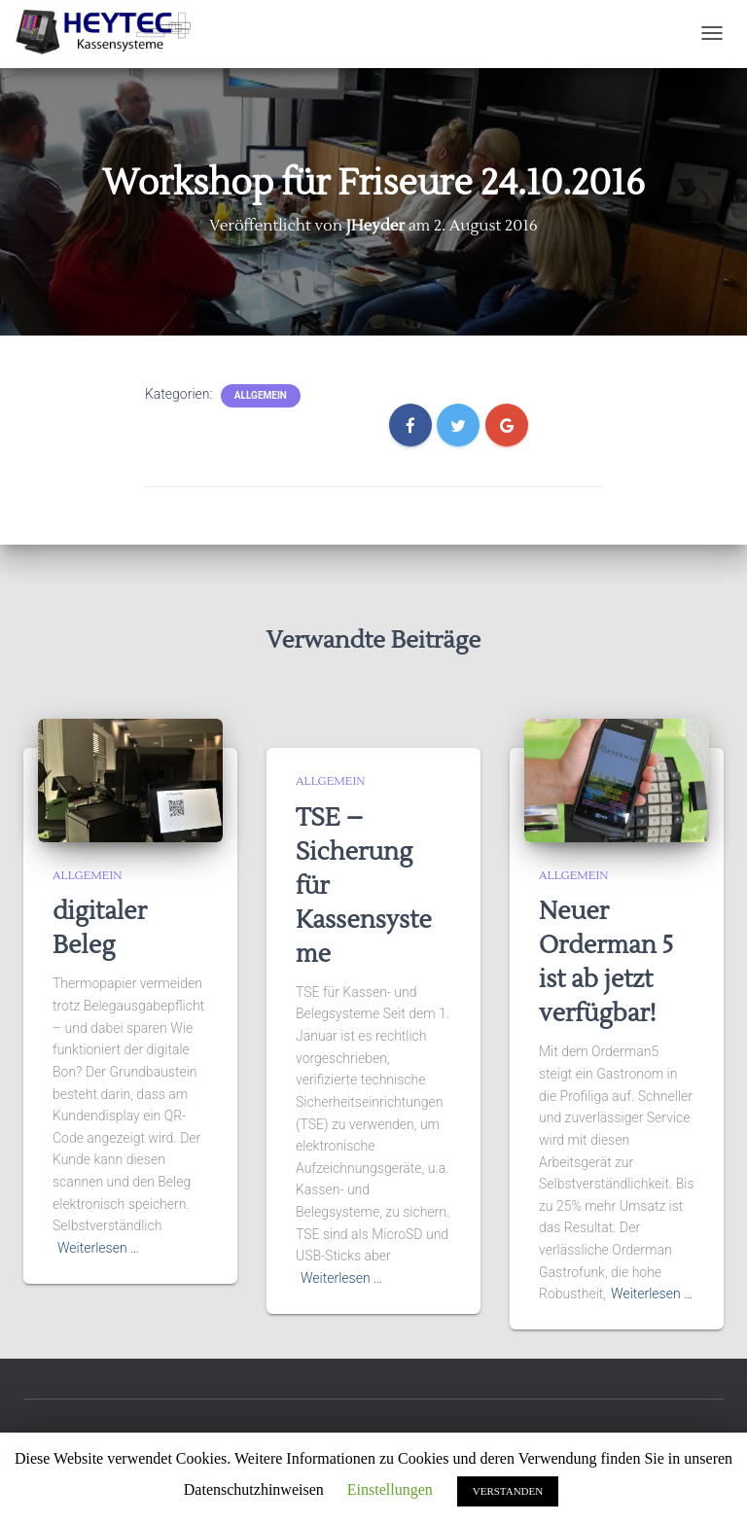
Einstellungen (390, 1489)
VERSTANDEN (508, 1491)
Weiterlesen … (98, 1248)
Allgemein (260, 395)
